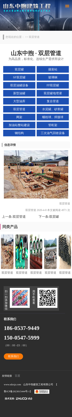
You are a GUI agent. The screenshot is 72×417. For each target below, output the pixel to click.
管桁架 (52, 124)
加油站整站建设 (19, 124)
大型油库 (20, 101)
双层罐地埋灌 (52, 93)
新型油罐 (20, 93)
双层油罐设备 (19, 85)
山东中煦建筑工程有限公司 (38, 384)
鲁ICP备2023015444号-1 (17, 391)
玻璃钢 (52, 77)
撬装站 (52, 69)
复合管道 (52, 101)
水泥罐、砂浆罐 (52, 108)
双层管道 (20, 108)
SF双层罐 (19, 77)
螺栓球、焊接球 (52, 116)
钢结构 (19, 132)
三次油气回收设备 (52, 132)
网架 (19, 116)
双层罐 (19, 69)
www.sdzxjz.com (12, 384)
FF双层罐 (52, 85)
